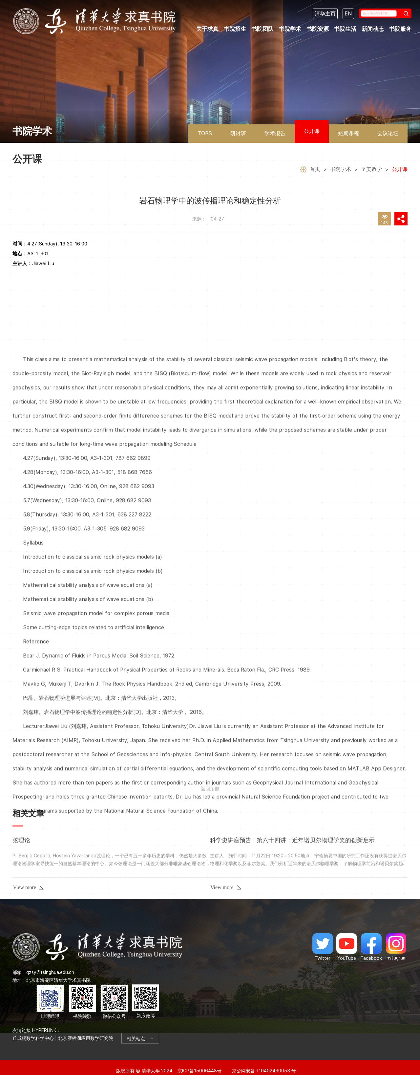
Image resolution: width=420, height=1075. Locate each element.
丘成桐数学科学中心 (33, 1031)
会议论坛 (387, 133)
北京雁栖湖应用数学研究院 (85, 1031)
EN (348, 14)
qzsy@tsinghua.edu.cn (50, 964)
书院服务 (400, 29)
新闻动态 (373, 29)
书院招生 (235, 29)
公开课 (312, 131)
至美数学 (371, 170)
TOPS (205, 133)
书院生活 (345, 29)
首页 (315, 170)
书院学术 (290, 29)
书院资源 (317, 29)
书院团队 (262, 29)
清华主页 (325, 14)
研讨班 (238, 133)
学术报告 (274, 133)
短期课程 (348, 133)
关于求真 (207, 29)
